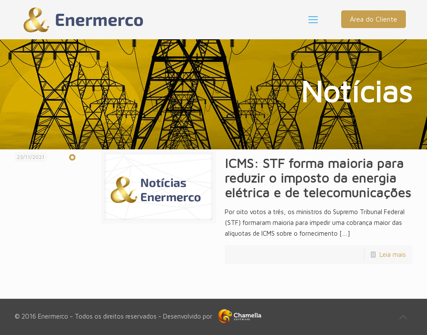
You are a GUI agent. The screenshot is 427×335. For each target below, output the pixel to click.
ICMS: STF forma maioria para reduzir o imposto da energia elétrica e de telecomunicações (318, 177)
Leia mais (393, 254)
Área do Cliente (373, 19)
